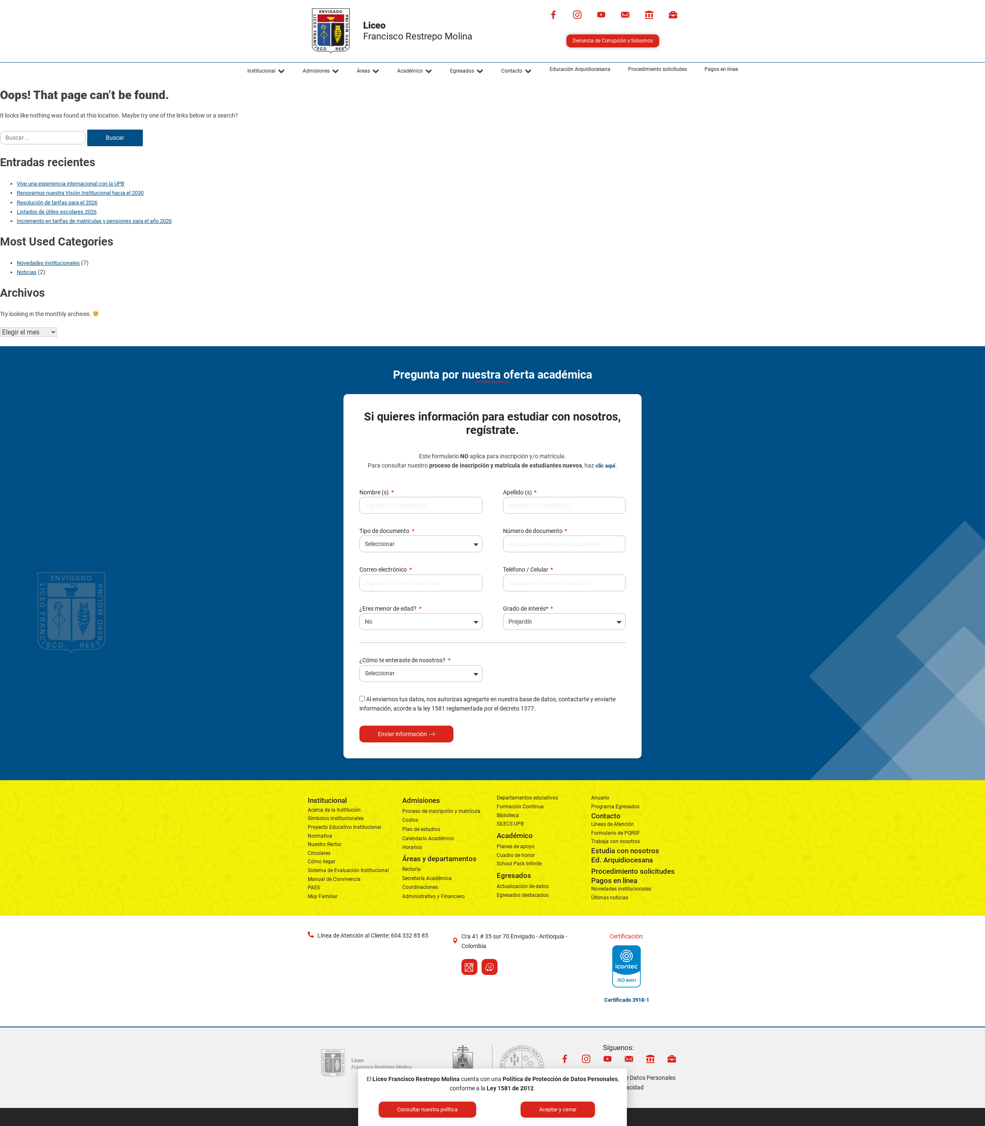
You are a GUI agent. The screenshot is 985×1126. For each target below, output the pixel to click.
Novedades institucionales (48, 263)
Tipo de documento (385, 531)
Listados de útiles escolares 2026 (57, 212)
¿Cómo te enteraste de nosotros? (403, 660)
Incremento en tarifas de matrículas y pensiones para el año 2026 (94, 221)
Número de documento (533, 531)
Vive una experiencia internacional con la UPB (70, 183)
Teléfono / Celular (526, 569)
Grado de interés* (526, 608)
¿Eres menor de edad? (388, 608)
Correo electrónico (383, 569)
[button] (266, 71)
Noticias (27, 272)
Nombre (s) (374, 492)
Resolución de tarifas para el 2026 (57, 202)
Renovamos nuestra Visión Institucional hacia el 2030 (80, 193)
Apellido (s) (518, 492)
